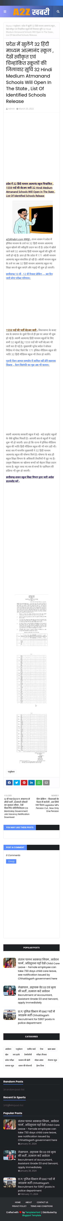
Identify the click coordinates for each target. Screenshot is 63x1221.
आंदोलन (8, 1049)
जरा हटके (16, 1054)
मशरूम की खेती (24, 1060)
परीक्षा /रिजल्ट (41, 1054)
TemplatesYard (32, 1212)
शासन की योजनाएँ (25, 1065)
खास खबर (51, 1049)
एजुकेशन (16, 25)
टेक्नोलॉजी (28, 1054)
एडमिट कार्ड (31, 1049)
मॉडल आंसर (39, 1060)
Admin (11, 108)
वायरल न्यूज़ (9, 1065)
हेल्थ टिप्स (40, 1065)
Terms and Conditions (42, 1206)
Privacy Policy (19, 1206)
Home (9, 25)
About (29, 1202)
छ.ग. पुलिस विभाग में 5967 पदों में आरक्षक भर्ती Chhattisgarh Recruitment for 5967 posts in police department (36, 1017)
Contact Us (42, 1202)
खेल (6, 1054)
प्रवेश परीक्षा (9, 1060)
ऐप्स (41, 1049)
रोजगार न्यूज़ (52, 1060)
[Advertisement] (31, 147)
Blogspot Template (31, 1215)
